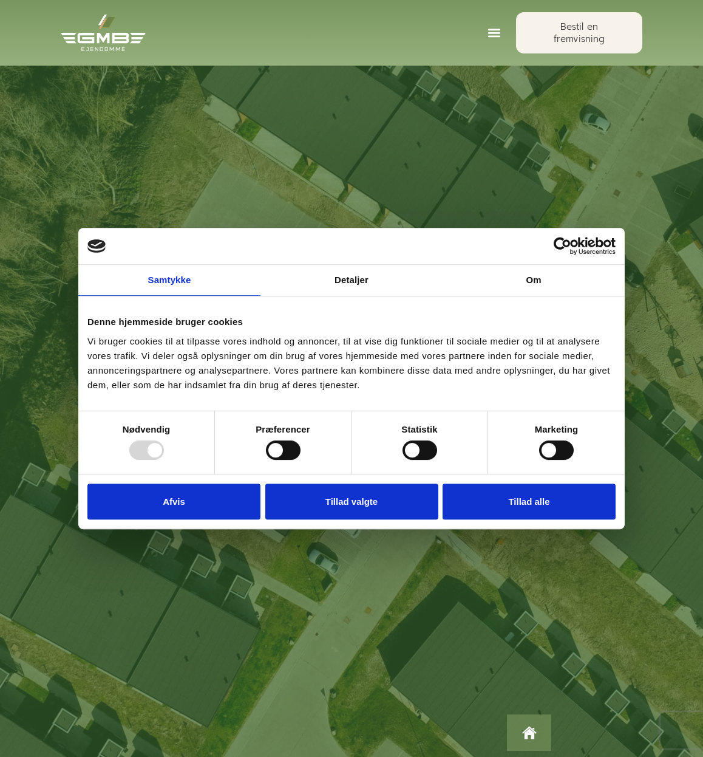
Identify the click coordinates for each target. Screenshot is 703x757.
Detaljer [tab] (351, 280)
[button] (494, 33)
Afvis (174, 501)
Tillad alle (528, 501)
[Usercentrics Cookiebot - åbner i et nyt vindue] (562, 246)
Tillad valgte (351, 501)
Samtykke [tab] (169, 280)
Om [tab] (533, 280)
